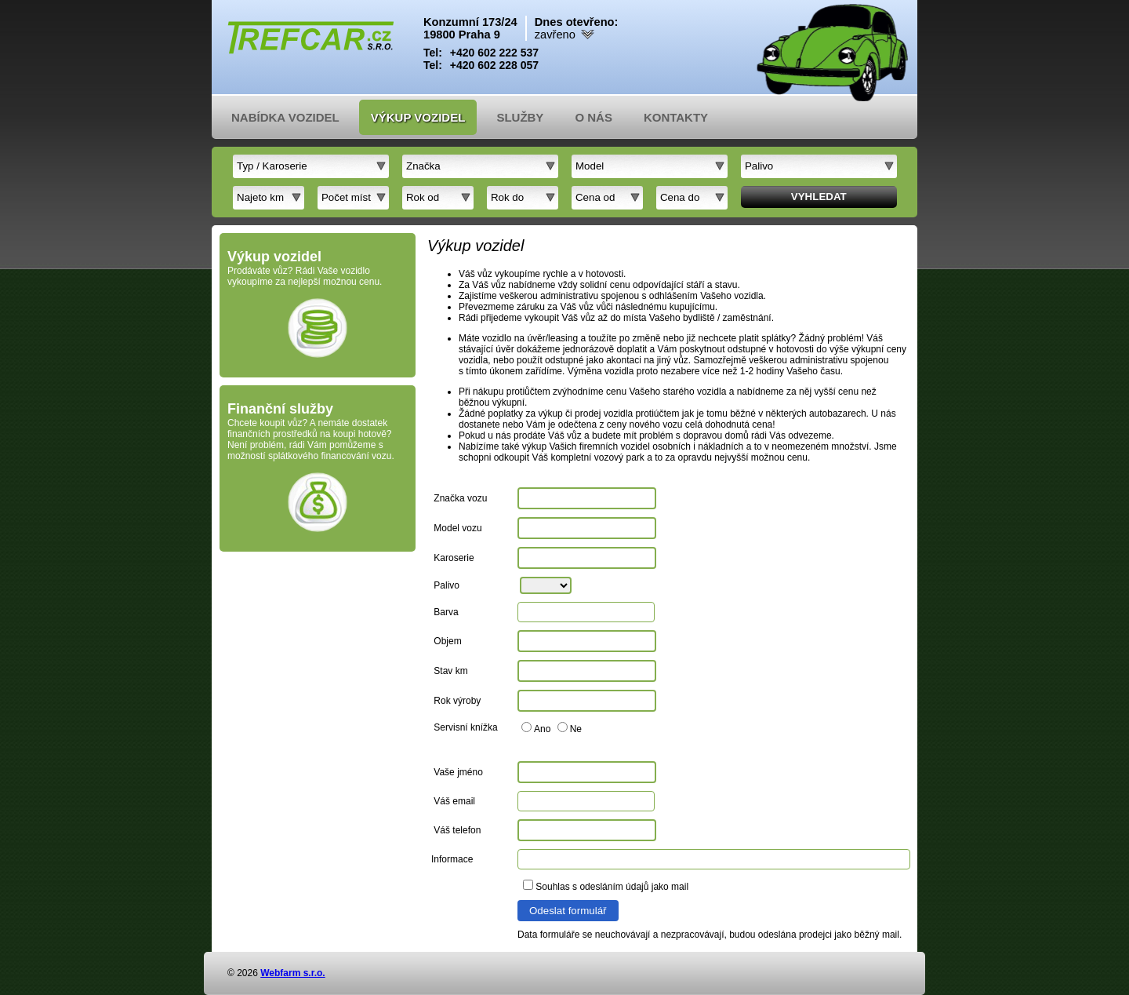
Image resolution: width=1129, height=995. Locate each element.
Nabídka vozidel (285, 117)
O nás (593, 117)
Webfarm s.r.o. (292, 973)
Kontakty (676, 117)
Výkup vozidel (418, 117)
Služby (519, 117)
